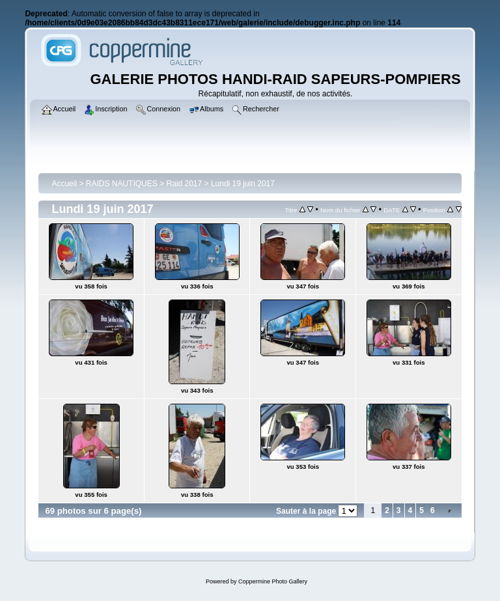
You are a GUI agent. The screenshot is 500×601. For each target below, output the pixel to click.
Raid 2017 (184, 183)
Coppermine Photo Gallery (272, 581)
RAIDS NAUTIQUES (122, 183)
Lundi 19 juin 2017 (243, 183)
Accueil (64, 183)
